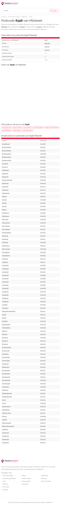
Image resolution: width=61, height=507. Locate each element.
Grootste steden (8, 475)
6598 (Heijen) (17, 130)
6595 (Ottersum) (6, 127)
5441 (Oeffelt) (27, 127)
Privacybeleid (26, 481)
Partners (5, 484)
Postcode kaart (46, 481)
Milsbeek (24, 17)
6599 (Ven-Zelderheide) (52, 127)
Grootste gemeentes (9, 478)
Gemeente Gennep (14, 17)
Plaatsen (5, 490)
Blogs (24, 475)
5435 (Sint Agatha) (38, 127)
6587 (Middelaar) (6, 130)
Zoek (54, 11)
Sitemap (44, 478)
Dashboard (44, 475)
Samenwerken (26, 478)
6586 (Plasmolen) (28, 130)
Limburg (3, 17)
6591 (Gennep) (17, 127)
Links (4, 481)
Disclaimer (25, 484)
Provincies (6, 487)
